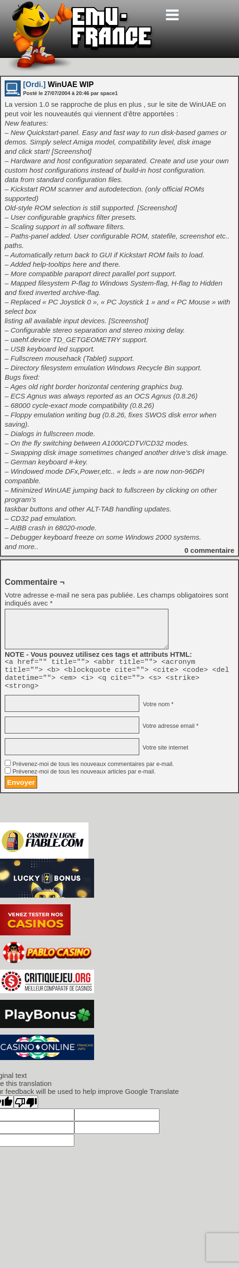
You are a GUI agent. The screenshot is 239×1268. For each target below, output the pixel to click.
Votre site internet (164, 753)
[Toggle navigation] (172, 14)
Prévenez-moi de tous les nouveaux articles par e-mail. (83, 777)
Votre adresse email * (169, 731)
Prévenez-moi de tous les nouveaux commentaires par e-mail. (93, 769)
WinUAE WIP (58, 84)
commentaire (209, 550)
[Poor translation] (26, 1107)
